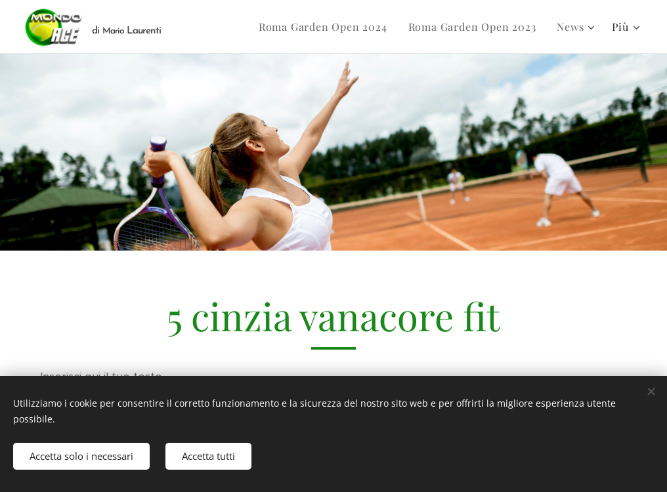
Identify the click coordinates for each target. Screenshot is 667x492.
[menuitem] (326, 26)
